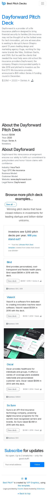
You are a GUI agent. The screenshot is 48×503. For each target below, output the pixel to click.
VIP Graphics (33, 482)
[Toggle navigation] (42, 3)
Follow (37, 464)
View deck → (13, 281)
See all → (10, 204)
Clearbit (20, 489)
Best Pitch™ (8, 482)
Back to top (24, 493)
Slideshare (41, 489)
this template (24, 485)
